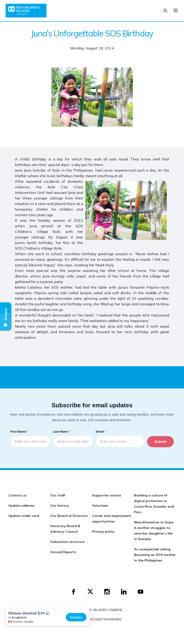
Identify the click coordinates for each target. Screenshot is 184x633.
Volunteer (100, 505)
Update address (21, 505)
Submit (160, 442)
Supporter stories (106, 495)
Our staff (57, 495)
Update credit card (23, 516)
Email (101, 431)
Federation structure (67, 542)
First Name (19, 431)
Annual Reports (63, 552)
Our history (59, 505)
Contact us (17, 495)
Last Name (62, 431)
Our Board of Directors (69, 516)
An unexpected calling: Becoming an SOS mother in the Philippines (155, 554)
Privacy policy (103, 531)
